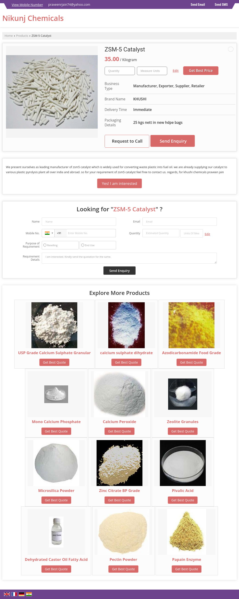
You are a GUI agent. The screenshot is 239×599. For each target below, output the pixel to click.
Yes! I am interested (119, 183)
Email (136, 221)
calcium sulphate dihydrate (126, 352)
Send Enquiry (173, 141)
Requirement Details (31, 258)
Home (9, 36)
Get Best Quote (54, 362)
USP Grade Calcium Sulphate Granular (54, 352)
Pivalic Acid (183, 490)
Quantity (134, 233)
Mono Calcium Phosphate (56, 421)
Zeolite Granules (182, 421)
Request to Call (127, 141)
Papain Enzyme (186, 559)
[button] (27, 5)
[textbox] (152, 71)
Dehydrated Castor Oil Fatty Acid (56, 559)
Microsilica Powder (56, 490)
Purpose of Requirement (31, 245)
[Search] (234, 19)
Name (36, 221)
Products (22, 36)
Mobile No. (33, 233)
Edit (176, 70)
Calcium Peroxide (119, 421)
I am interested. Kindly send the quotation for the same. (129, 258)
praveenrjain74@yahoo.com (69, 4)
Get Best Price (201, 70)
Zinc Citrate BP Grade (119, 490)
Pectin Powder (123, 559)
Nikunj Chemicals (33, 18)
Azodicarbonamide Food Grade (191, 352)
